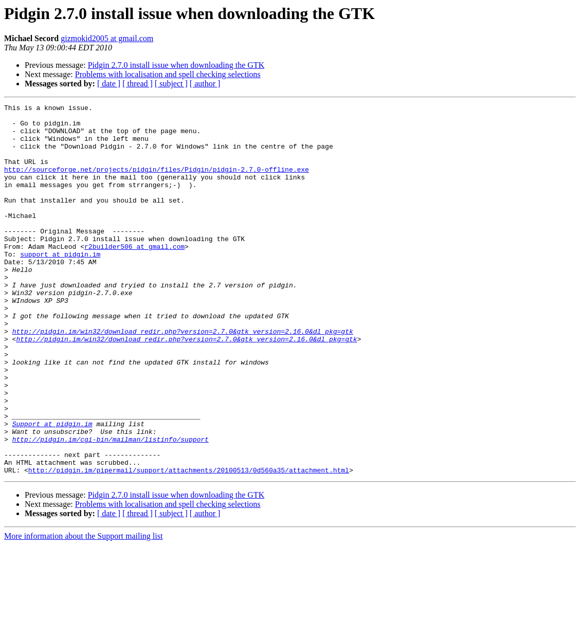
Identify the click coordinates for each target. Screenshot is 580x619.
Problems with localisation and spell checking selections (168, 74)
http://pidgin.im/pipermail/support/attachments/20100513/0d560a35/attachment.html (188, 544)
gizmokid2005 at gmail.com (107, 38)
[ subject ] (171, 83)
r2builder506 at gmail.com (134, 275)
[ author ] (205, 83)
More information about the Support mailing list (83, 610)
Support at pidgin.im (52, 488)
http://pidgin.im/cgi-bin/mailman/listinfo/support (110, 507)
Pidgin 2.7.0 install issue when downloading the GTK (176, 65)
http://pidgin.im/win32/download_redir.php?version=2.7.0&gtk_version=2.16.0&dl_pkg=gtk (182, 377)
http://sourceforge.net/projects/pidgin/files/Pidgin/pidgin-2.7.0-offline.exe (156, 183)
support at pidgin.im (60, 284)
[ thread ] (137, 83)
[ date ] (108, 83)
